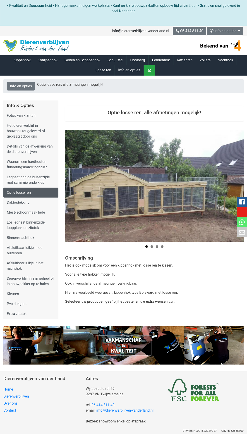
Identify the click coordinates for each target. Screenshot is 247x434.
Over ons (10, 403)
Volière (205, 60)
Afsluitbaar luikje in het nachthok (25, 266)
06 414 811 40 (103, 405)
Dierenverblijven (16, 396)
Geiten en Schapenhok (83, 60)
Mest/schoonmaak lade (26, 212)
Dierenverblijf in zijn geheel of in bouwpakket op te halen (30, 281)
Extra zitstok (17, 314)
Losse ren (103, 70)
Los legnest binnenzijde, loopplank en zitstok (26, 225)
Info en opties (223, 31)
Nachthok (225, 60)
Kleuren (13, 294)
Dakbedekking (18, 202)
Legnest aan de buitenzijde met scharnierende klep (28, 180)
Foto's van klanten (21, 115)
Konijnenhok (48, 60)
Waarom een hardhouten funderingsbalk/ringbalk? (27, 164)
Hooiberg (137, 60)
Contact (9, 410)
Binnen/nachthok (20, 238)
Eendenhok (161, 60)
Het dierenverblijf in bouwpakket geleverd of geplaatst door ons (26, 130)
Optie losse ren (19, 192)
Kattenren (184, 60)
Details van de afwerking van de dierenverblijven (30, 149)
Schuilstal (115, 60)
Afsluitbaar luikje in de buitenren (24, 250)
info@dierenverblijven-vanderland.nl (140, 31)
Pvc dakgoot (17, 304)
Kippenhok (22, 60)
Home (8, 389)
